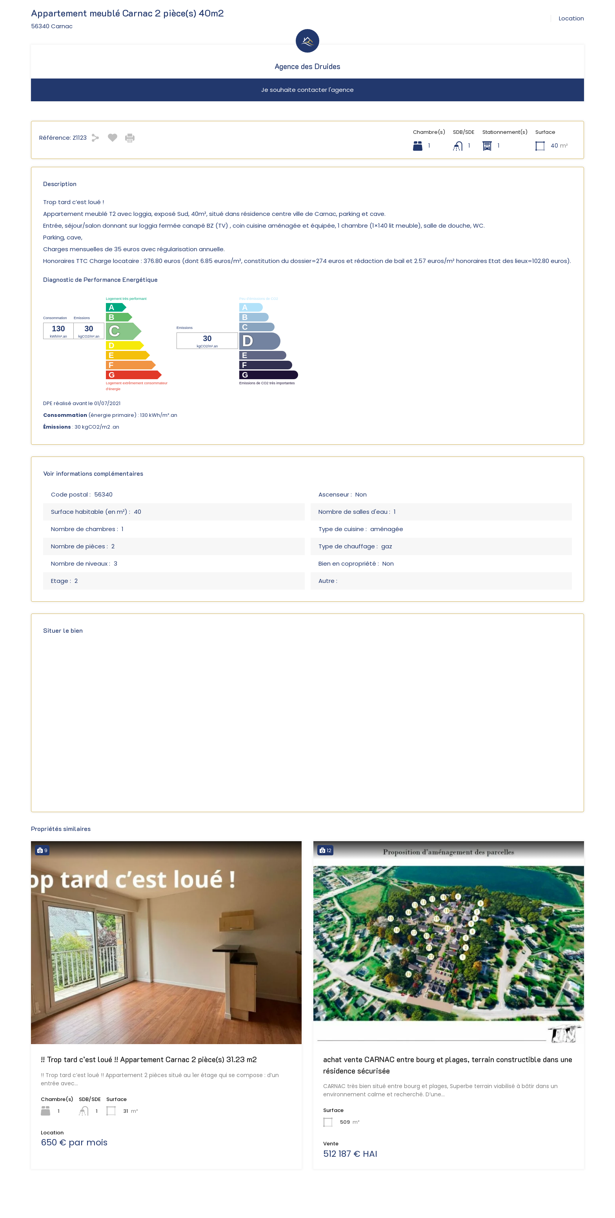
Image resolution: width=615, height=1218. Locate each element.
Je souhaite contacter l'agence (307, 90)
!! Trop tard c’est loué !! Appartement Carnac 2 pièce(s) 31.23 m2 (149, 1059)
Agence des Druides (307, 66)
